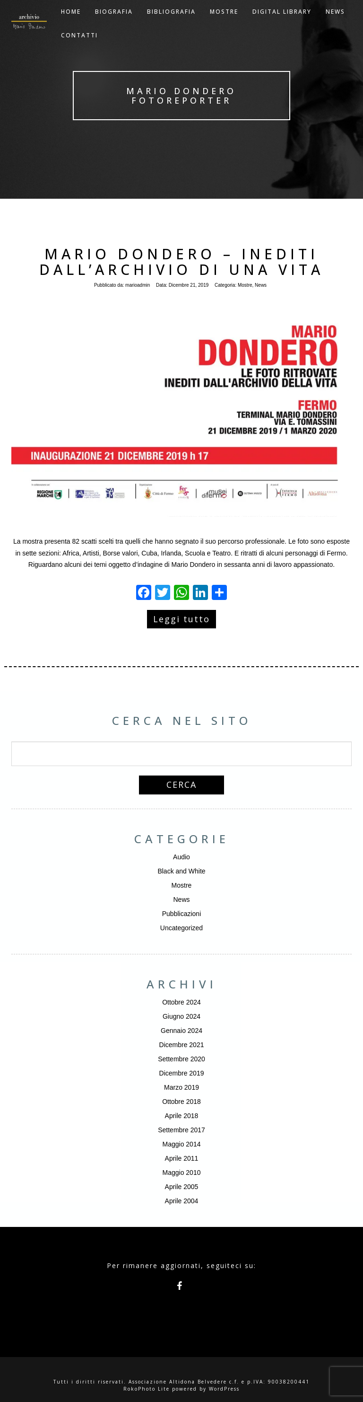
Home (71, 23)
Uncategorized (181, 928)
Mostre (224, 23)
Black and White (181, 871)
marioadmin (137, 285)
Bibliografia (171, 23)
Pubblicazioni (181, 913)
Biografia (114, 23)
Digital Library (281, 23)
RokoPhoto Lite (146, 1388)
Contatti (79, 47)
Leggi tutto (181, 619)
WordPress (224, 1388)
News (261, 285)
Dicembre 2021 (181, 1045)
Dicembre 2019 (181, 1073)
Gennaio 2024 (181, 1030)
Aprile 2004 (182, 1201)
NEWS (335, 23)
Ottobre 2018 (181, 1101)
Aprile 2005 (182, 1186)
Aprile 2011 (182, 1158)
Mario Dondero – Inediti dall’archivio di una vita (181, 261)
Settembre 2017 (181, 1130)
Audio (181, 857)
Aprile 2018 (182, 1116)
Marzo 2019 (181, 1087)
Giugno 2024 (181, 1016)
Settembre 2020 (181, 1059)
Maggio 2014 (182, 1144)
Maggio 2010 (182, 1172)
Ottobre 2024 (181, 1002)
